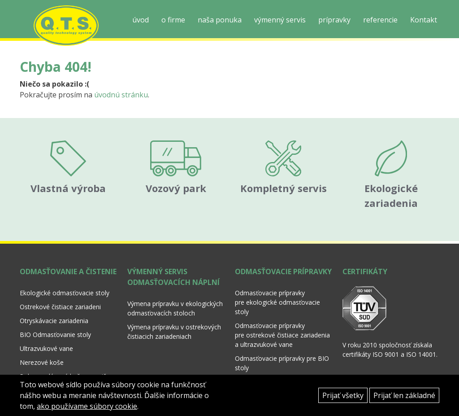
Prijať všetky (343, 395)
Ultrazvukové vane (46, 340)
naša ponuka (220, 20)
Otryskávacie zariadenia (54, 312)
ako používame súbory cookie (87, 406)
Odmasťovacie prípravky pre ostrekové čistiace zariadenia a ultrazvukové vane (282, 327)
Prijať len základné (404, 395)
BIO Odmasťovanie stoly (55, 326)
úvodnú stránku (121, 95)
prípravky (334, 20)
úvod (140, 20)
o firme (173, 20)
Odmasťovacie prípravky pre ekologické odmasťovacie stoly (277, 294)
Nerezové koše (42, 354)
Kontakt (423, 20)
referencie (380, 20)
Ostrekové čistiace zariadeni (60, 298)
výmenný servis (280, 20)
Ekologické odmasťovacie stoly (64, 284)
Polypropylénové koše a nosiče (65, 368)
